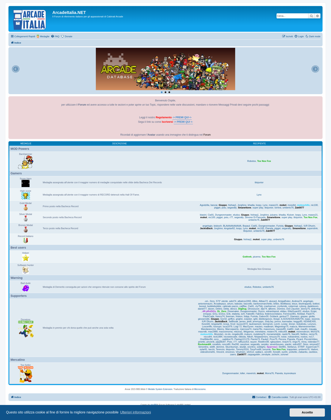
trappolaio (292, 349)
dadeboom (312, 306)
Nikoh (250, 336)
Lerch (277, 324)
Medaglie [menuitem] (44, 36)
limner (292, 324)
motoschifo (303, 205)
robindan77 (313, 341)
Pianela (269, 228)
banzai (213, 205)
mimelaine (260, 331)
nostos (304, 336)
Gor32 (223, 319)
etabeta (236, 314)
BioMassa (285, 303)
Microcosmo (200, 389)
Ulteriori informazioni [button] (135, 412)
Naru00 (295, 334)
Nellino (304, 334)
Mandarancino (208, 329)
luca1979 (227, 326)
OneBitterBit (206, 339)
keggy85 (297, 321)
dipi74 (264, 308)
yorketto (293, 352)
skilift (212, 347)
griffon (231, 319)
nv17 (311, 336)
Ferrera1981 (289, 314)
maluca (293, 326)
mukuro (248, 334)
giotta (312, 316)
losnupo (217, 326)
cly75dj (258, 306)
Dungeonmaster (223, 214)
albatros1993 (244, 301)
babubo (238, 303)
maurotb (202, 331)
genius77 (284, 316)
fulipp (246, 316)
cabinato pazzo (230, 306)
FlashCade (208, 316)
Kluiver (290, 214)
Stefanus (291, 347)
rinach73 (286, 341)
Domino (281, 308)
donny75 (305, 308)
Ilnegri (276, 319)
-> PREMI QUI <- (182, 117)
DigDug (242, 308)
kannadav (287, 321)
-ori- (207, 301)
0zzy (212, 301)
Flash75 (310, 314)
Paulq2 (264, 339)
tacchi (212, 349)
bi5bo (276, 303)
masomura (269, 329)
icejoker (248, 319)
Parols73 (255, 339)
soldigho (261, 347)
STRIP (301, 347)
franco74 (220, 316)
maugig (312, 329)
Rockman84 (204, 344)
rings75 (296, 341)
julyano (274, 214)
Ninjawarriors (261, 336)
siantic (288, 344)
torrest (278, 207)
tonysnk (267, 349)
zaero (233, 354)
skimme (220, 347)
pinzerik (210, 341)
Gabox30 (264, 316)
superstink (312, 228)
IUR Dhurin (309, 225)
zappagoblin (254, 354)
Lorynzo (312, 324)
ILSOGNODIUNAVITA (292, 319)
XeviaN (276, 352)
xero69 (267, 352)
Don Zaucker (293, 308)
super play (257, 207)
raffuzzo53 (243, 341)
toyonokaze (290, 373)
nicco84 (208, 336)
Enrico (222, 314)
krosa (226, 324)
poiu (224, 207)
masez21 (273, 205)
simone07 (314, 344)
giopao (304, 316)
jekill (249, 321)
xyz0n (285, 352)
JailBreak (233, 321)
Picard (299, 339)
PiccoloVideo (310, 339)
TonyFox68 (255, 349)
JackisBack (206, 228)
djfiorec (272, 308)
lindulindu (301, 324)
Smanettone (244, 207)
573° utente (222, 301)
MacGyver (248, 326)
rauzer (253, 341)
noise (283, 336)
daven (211, 308)
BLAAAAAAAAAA (232, 225)
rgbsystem (275, 341)
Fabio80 (250, 314)
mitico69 (282, 331)
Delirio (219, 308)
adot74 (232, 301)
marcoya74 (245, 329)
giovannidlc (204, 319)
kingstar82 (229, 228)
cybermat (293, 306)
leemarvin (268, 324)
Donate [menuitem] (68, 36)
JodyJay (269, 321)
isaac (308, 319)
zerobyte (265, 354)
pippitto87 (221, 341)
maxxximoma (226, 331)
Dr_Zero (221, 311)
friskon (239, 316)
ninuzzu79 (274, 336)
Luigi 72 (237, 326)
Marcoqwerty (232, 329)
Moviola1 (219, 334)
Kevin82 (206, 324)
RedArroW (263, 341)
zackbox (313, 352)
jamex (242, 321)
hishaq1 (232, 205)
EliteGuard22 (294, 311)
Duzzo (261, 311)
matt (297, 329)
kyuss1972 (242, 324)
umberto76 (288, 207)
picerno (256, 256)
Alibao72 (263, 301)
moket (282, 205)
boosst (202, 306)
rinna (303, 341)
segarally (232, 207)
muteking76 (259, 334)
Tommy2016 (242, 349)
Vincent (220, 352)
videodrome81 (207, 352)
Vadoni (314, 349)
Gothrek (247, 256)
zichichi (275, 354)
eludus (236, 214)
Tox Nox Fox (264, 161)
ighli (255, 319)
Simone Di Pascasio (255, 217)
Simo (305, 344)
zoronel (284, 354)
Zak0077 (299, 207)
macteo (258, 326)
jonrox (278, 321)
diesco (233, 308)
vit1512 (250, 352)
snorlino (251, 347)
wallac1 (259, 352)
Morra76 (315, 331)
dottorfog (315, 308)
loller (242, 373)
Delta (226, 308)
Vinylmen (240, 352)
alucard (273, 301)
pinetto (201, 341)
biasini (203, 214)
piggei (217, 207)
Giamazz (294, 316)
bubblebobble (214, 306)
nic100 (314, 205)
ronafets (216, 344)
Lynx (259, 194)
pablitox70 (227, 339)
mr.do (228, 334)
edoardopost (272, 311)
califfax (243, 306)
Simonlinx (203, 347)
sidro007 (297, 344)
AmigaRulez (284, 301)
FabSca (260, 314)
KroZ (232, 324)
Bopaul (246, 225)
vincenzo (229, 352)
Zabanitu (303, 352)
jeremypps (258, 321)
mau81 (304, 329)
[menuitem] (55, 36)
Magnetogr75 (281, 326)
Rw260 (235, 344)
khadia (251, 205)
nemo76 (313, 334)
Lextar (284, 324)
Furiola (280, 225)
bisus (294, 303)
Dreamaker (233, 311)
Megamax (249, 331)
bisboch (218, 225)
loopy (258, 205)
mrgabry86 (237, 334)
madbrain (268, 326)
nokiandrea (293, 336)
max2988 (213, 331)
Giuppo (223, 205)
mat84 (290, 329)
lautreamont (255, 324)
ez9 (243, 314)
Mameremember (307, 326)
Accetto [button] (307, 412)
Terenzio (220, 349)
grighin (239, 319)
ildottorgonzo (265, 319)
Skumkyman (231, 347)
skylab (242, 347)
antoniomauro (205, 303)
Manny (220, 329)
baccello (248, 303)
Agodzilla (204, 205)
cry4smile (282, 306)
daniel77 (202, 308)
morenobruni (302, 331)
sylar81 (203, 349)
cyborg (302, 306)
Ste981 (282, 347)
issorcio (315, 319)
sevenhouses (277, 344)
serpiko (265, 344)
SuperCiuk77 (312, 347)
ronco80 (226, 344)
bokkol (316, 303)
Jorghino (241, 205)
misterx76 (272, 331)
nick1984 (217, 336)
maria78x (257, 329)
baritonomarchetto (263, 303)
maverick (251, 373)
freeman (230, 316)
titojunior (259, 182)
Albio (254, 301)
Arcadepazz (220, 303)
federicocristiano (273, 314)
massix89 (281, 329)
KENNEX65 (310, 321)
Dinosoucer (254, 308)
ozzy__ (217, 339)
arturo (230, 303)
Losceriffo (207, 326)
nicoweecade (230, 336)
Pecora (282, 339)
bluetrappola (305, 303)
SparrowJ (272, 347)
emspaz (207, 314)
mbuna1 (238, 331)
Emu (215, 314)
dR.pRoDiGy (209, 311)
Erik (229, 314)
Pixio (229, 341)
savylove (244, 344)
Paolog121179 (241, 339)
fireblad (301, 314)
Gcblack (274, 316)
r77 (231, 217)
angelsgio (207, 225)
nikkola (242, 336)
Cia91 (211, 214)
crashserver (270, 306)
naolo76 (286, 334)
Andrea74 (297, 301)
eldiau (283, 311)
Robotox (251, 161)
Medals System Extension (160, 389)
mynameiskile (274, 334)
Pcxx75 (273, 339)
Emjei (314, 311)
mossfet (292, 205)
